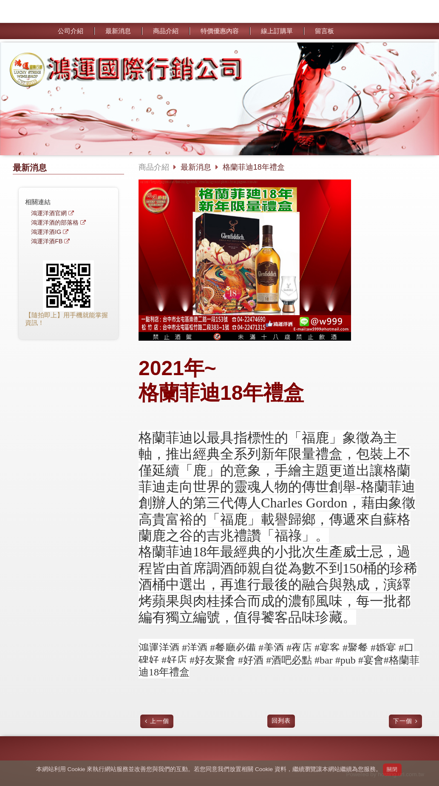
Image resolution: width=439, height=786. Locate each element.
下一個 (402, 721)
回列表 (281, 721)
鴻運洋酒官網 (49, 213)
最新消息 (197, 167)
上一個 (159, 721)
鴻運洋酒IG (46, 232)
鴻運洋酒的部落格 (55, 222)
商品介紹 (154, 167)
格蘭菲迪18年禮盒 (254, 167)
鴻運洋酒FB (46, 241)
